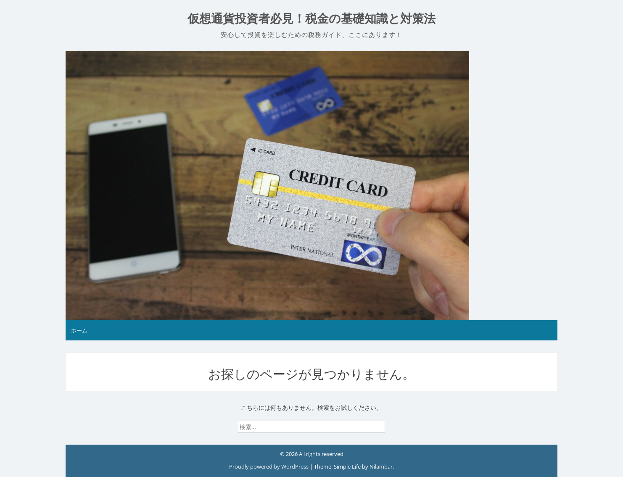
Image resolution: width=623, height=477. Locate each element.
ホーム (79, 330)
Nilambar (381, 466)
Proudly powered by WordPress (269, 466)
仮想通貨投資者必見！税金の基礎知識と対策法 (311, 18)
